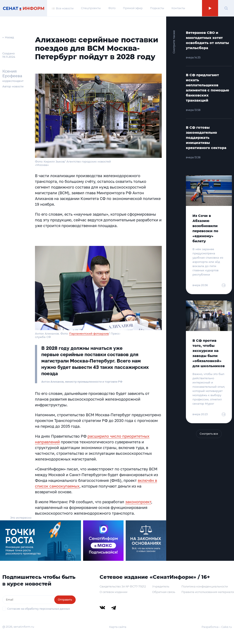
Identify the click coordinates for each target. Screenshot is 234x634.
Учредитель (160, 586)
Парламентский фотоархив (89, 333)
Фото (112, 8)
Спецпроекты (91, 8)
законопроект (138, 501)
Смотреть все (209, 433)
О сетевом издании (113, 592)
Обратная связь (163, 592)
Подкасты (157, 8)
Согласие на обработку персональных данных (38, 608)
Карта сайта (117, 626)
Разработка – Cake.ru (217, 626)
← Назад (8, 37)
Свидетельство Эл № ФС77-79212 (123, 586)
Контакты (178, 8)
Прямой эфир (133, 8)
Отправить (65, 599)
